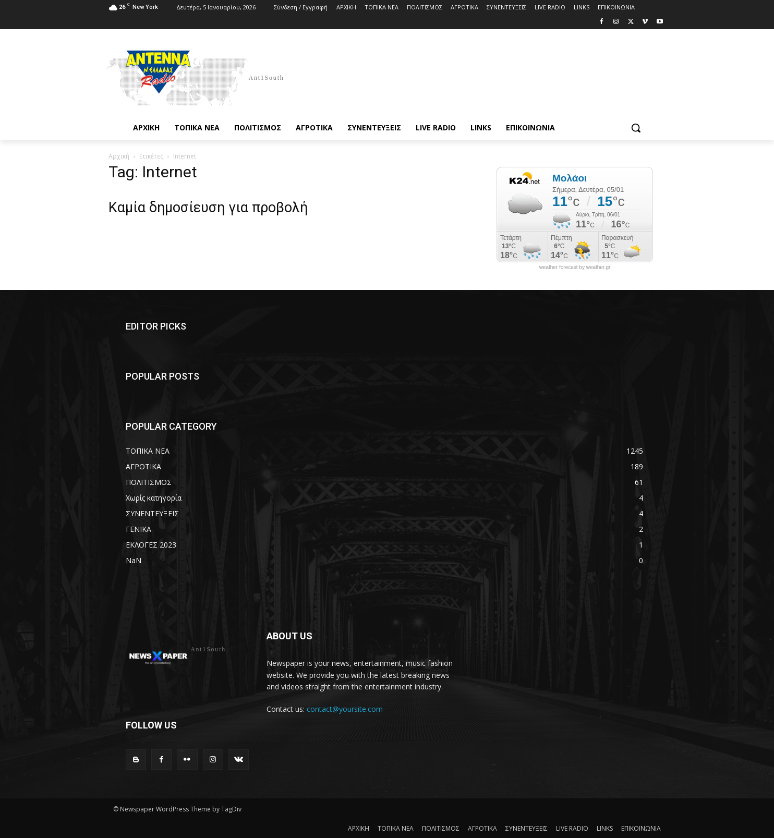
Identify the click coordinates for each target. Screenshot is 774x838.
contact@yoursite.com (345, 709)
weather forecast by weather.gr (575, 267)
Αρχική (118, 156)
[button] (635, 127)
